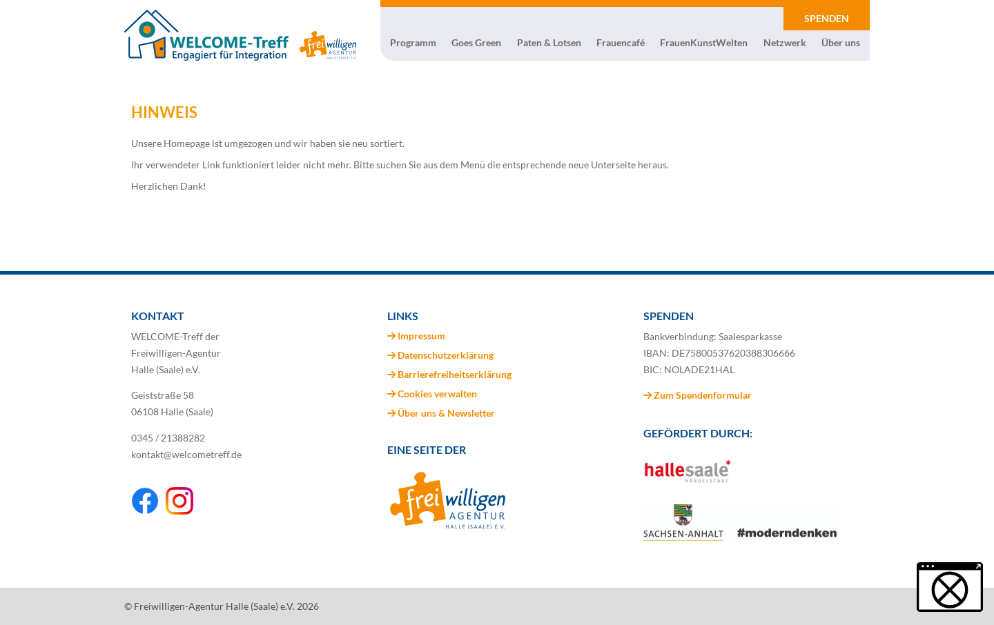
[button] (950, 587)
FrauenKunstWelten (704, 43)
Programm (413, 43)
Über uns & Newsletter (446, 413)
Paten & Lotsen (549, 43)
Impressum (421, 335)
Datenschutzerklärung (446, 355)
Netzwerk (784, 43)
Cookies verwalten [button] (437, 393)
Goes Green (476, 43)
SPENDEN (826, 18)
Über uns (840, 43)
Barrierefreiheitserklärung (454, 374)
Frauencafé (620, 43)
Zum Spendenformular (697, 395)
